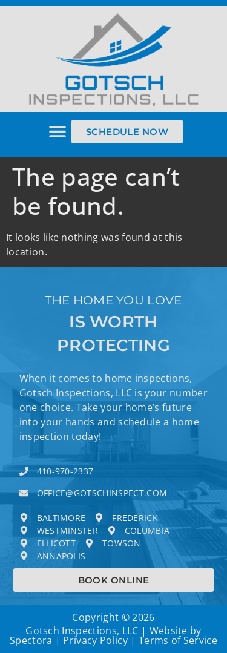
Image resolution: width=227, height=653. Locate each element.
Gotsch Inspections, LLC (81, 630)
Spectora (31, 640)
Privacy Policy (95, 640)
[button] (57, 131)
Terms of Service (178, 640)
